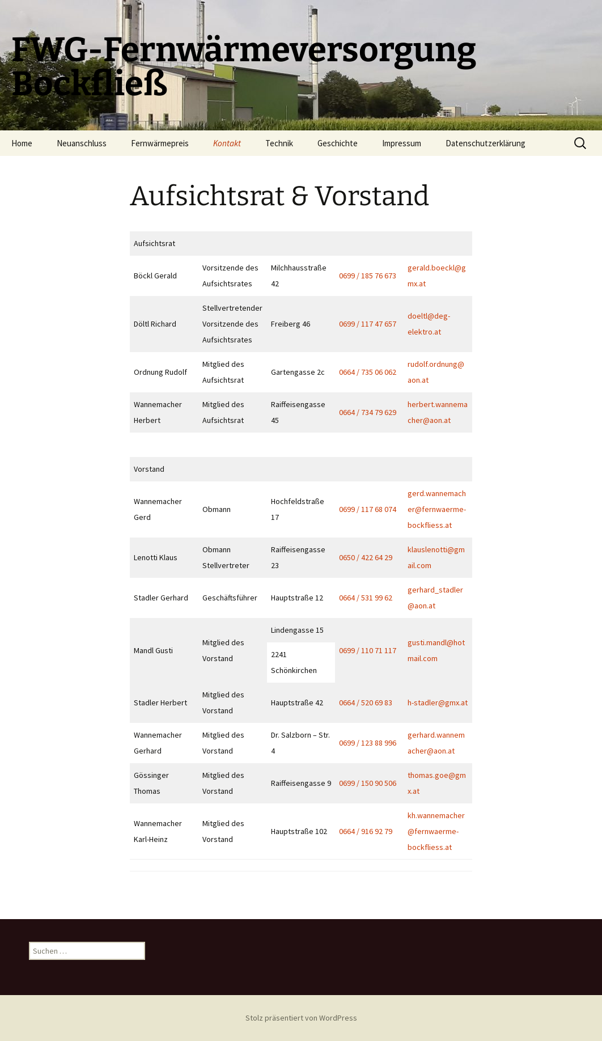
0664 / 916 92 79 (365, 831)
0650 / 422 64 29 (365, 557)
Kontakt (227, 143)
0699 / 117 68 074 (367, 509)
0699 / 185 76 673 (367, 275)
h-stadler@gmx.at (438, 702)
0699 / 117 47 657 (367, 324)
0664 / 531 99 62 (365, 598)
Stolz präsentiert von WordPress (301, 1018)
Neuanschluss (82, 143)
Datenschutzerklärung (485, 143)
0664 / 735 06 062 (367, 372)
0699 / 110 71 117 (367, 650)
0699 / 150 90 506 (367, 783)
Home (21, 143)
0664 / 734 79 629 (367, 412)
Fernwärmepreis (160, 143)
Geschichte (337, 143)
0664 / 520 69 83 (365, 702)
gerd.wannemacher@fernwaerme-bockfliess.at (437, 509)
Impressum (401, 143)
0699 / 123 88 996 (367, 743)
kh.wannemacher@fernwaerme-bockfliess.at (436, 831)
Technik (279, 143)
